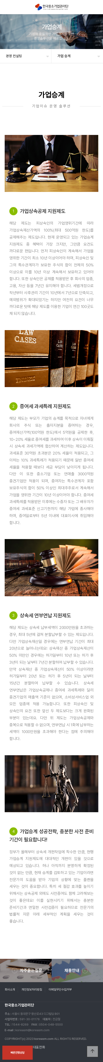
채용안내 (71, 970)
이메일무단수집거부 (60, 989)
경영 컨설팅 (14, 56)
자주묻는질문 (31, 970)
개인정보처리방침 (31, 989)
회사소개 (10, 989)
